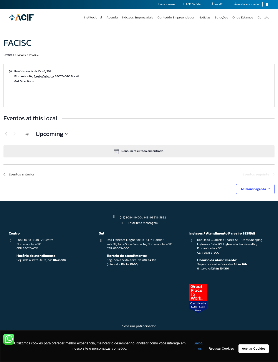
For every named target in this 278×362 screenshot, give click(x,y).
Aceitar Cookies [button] (254, 348)
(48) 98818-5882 (155, 217)
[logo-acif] (21, 17)
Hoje (26, 134)
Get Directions (24, 81)
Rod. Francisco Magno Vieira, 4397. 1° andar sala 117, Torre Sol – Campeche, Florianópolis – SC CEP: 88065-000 (139, 244)
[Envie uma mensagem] (124, 223)
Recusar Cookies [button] (221, 348)
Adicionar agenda (253, 189)
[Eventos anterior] (6, 134)
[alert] (139, 151)
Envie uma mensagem (143, 223)
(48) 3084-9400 (131, 217)
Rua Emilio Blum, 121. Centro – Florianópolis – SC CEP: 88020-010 (36, 244)
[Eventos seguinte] (14, 134)
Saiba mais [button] (198, 345)
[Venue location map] (206, 85)
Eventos (8, 55)
